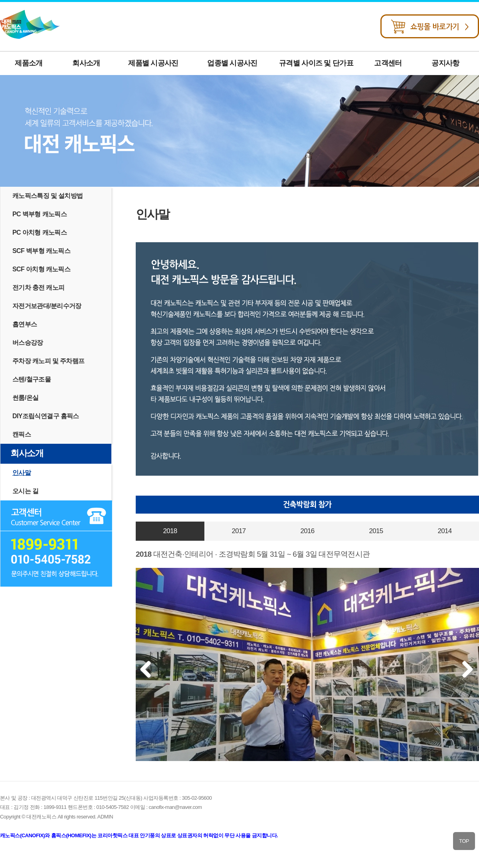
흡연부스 (24, 324)
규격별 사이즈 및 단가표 (316, 63)
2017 (238, 531)
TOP (464, 841)
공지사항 (445, 63)
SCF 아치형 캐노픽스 (41, 269)
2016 (307, 531)
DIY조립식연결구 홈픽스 (45, 416)
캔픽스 (21, 434)
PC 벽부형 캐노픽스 (39, 214)
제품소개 (28, 63)
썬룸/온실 (25, 397)
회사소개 (86, 63)
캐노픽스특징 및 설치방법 (47, 195)
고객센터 (388, 63)
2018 (170, 531)
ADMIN (105, 817)
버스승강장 (27, 342)
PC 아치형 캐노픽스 (39, 232)
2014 (444, 531)
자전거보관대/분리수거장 (46, 305)
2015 (376, 531)
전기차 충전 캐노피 (38, 287)
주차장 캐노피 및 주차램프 (48, 361)
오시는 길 (25, 491)
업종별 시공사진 (232, 63)
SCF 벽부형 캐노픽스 (41, 250)
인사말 (21, 472)
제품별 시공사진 (153, 63)
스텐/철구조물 (31, 379)
